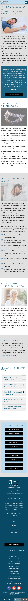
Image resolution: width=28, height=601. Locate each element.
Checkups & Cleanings (14, 556)
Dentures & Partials (14, 442)
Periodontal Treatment (14, 561)
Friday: (7, 509)
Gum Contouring (14, 459)
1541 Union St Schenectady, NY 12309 (14, 486)
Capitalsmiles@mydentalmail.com (14, 493)
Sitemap (16, 592)
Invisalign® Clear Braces (14, 581)
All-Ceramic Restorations (14, 464)
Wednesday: (8, 505)
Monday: (7, 501)
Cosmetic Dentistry (14, 451)
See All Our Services (14, 468)
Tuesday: (7, 503)
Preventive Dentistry (14, 429)
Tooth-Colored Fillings (14, 576)
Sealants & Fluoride (14, 558)
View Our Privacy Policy (14, 594)
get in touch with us (6, 355)
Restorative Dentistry (14, 433)
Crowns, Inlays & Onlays (14, 438)
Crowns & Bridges (14, 566)
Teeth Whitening (14, 455)
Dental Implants (14, 446)
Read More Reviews (14, 94)
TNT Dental (17, 593)
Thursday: (7, 507)
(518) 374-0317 (14, 491)
